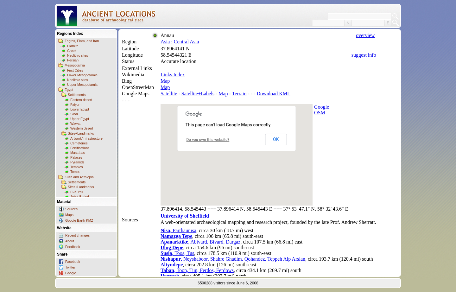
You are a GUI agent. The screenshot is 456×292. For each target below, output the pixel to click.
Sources (71, 209)
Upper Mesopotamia (82, 84)
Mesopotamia (75, 65)
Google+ (71, 273)
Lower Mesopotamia (82, 75)
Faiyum (75, 104)
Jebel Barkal (79, 197)
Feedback (72, 247)
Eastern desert (81, 100)
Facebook (72, 261)
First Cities (75, 70)
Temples (76, 167)
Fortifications (79, 148)
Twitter (70, 267)
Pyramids (77, 162)
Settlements (77, 95)
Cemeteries (78, 143)
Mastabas (77, 153)
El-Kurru (76, 192)
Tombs (75, 172)
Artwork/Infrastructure (86, 138)
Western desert (81, 128)
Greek (71, 51)
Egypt (69, 90)
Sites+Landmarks (81, 133)
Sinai (74, 114)
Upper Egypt (79, 119)
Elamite (73, 46)
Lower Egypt (79, 109)
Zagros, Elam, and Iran (82, 41)
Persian (73, 60)
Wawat (75, 123)
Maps (69, 215)
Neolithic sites (77, 55)
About (69, 241)
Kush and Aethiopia (79, 177)
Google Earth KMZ (79, 220)
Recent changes (77, 235)
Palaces (76, 157)
